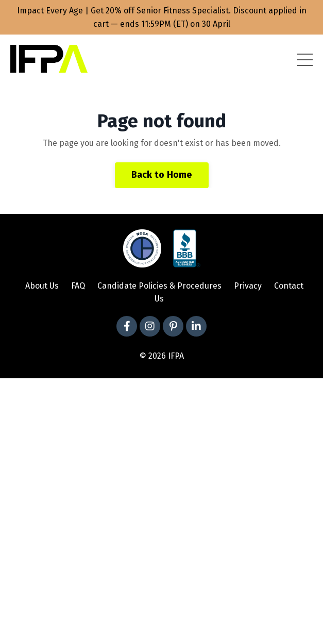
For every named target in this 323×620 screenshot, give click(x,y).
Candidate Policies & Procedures (159, 286)
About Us (42, 286)
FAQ (78, 286)
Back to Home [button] (161, 174)
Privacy (248, 286)
